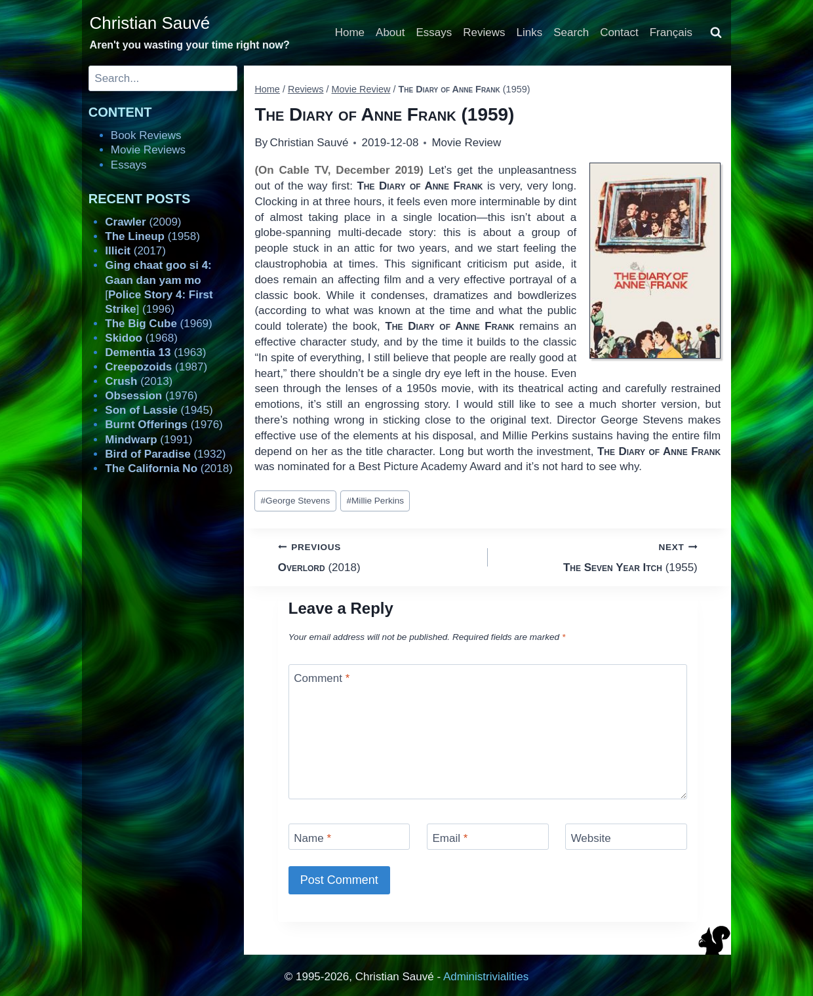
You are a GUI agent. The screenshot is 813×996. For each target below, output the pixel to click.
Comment (321, 678)
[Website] (626, 836)
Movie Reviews (148, 150)
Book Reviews (146, 135)
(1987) (156, 367)
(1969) (158, 323)
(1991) (148, 439)
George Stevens (295, 501)
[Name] (349, 836)
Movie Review (466, 142)
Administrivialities (485, 976)
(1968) (141, 338)
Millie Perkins (375, 501)
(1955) (598, 556)
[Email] (488, 836)
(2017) (135, 251)
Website (591, 837)
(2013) (138, 381)
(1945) (158, 410)
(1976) (151, 395)
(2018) (377, 556)
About (390, 32)
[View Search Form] (716, 33)
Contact (619, 32)
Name (312, 837)
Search (571, 32)
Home (350, 32)
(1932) (165, 454)
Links (530, 32)
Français (671, 32)
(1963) (155, 352)
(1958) (152, 236)
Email (449, 837)
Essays (434, 32)
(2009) (143, 222)
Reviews (484, 32)
